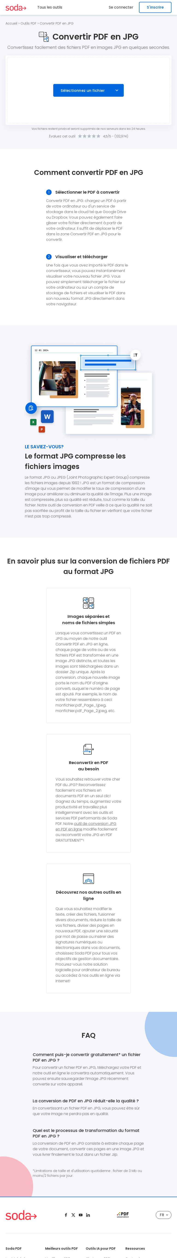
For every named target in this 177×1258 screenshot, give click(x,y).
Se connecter (121, 7)
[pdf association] (123, 1215)
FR (164, 1215)
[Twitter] (73, 1215)
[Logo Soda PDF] (16, 7)
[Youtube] (80, 1215)
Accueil (11, 23)
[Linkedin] (88, 1215)
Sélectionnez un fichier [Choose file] (83, 90)
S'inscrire (155, 7)
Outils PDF (28, 23)
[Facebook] (66, 1215)
